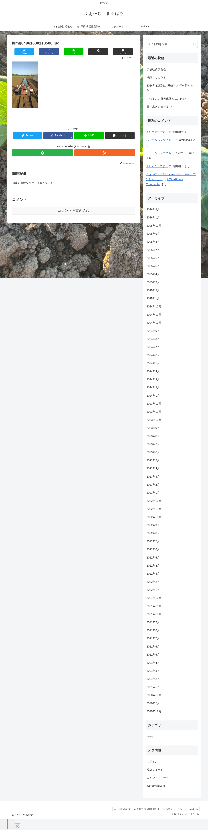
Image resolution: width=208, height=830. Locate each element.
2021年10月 (154, 614)
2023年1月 (153, 492)
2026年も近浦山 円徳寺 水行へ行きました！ (171, 88)
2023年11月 (154, 411)
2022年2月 (153, 581)
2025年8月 (153, 241)
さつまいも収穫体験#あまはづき (167, 98)
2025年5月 (153, 266)
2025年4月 (153, 274)
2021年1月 (153, 687)
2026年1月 (153, 217)
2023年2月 (153, 484)
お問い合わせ (122, 809)
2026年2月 (153, 209)
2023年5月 (153, 460)
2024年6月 (153, 355)
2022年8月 (153, 533)
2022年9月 (153, 525)
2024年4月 (153, 371)
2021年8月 (153, 630)
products (194, 809)
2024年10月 (154, 322)
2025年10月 (154, 225)
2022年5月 (153, 557)
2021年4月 (153, 662)
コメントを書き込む (73, 210)
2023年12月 (154, 403)
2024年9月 (153, 330)
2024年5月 (153, 363)
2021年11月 (154, 606)
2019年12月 (154, 711)
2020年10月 (154, 695)
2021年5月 (153, 654)
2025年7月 (153, 250)
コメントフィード (158, 777)
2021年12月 (154, 597)
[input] (172, 44)
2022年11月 (154, 508)
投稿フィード (155, 769)
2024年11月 (154, 314)
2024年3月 (153, 379)
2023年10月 (154, 419)
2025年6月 (153, 258)
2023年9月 (153, 428)
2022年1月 (153, 589)
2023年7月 (153, 444)
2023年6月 (153, 452)
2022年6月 (153, 549)
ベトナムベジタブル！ (160, 140)
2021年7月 (153, 638)
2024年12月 (154, 306)
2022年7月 (153, 541)
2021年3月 (153, 670)
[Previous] (3, 824)
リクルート (181, 809)
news (150, 736)
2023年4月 (153, 468)
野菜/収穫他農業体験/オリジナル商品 (152, 809)
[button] (194, 44)
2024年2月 (153, 387)
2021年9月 (153, 622)
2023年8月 (153, 436)
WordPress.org (156, 785)
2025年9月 (153, 233)
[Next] (11, 824)
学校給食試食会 (156, 69)
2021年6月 (153, 646)
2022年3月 (153, 573)
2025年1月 (153, 298)
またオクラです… (157, 131)
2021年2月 (153, 678)
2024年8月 (153, 339)
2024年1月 (153, 395)
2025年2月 (153, 290)
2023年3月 (153, 476)
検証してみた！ (156, 77)
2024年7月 (153, 347)
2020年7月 (153, 703)
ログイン (152, 761)
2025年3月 (153, 282)
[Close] (17, 826)
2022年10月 (154, 517)
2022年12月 (154, 500)
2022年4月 (153, 565)
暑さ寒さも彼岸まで (159, 106)
